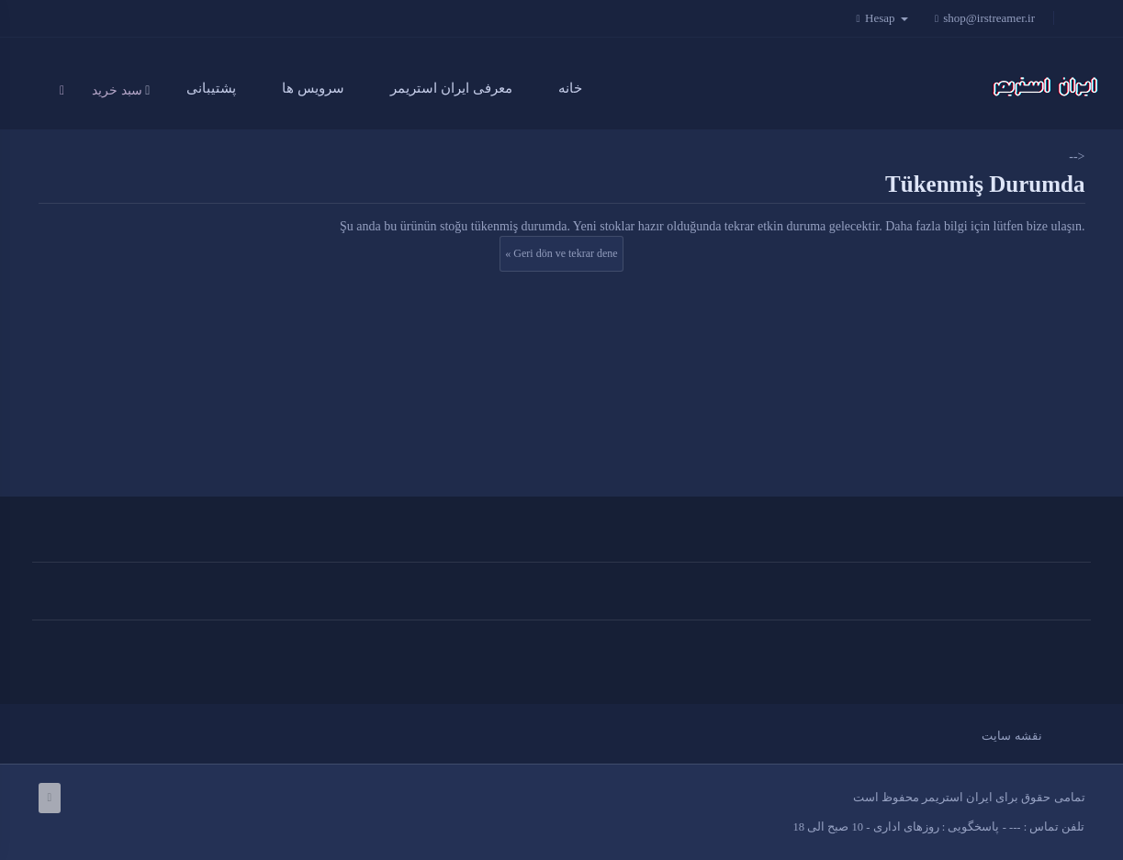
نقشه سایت (1011, 736)
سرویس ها (313, 88)
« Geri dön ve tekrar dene (561, 253)
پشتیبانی (211, 88)
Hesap (886, 18)
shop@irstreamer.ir (984, 18)
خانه (570, 88)
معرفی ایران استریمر (451, 88)
